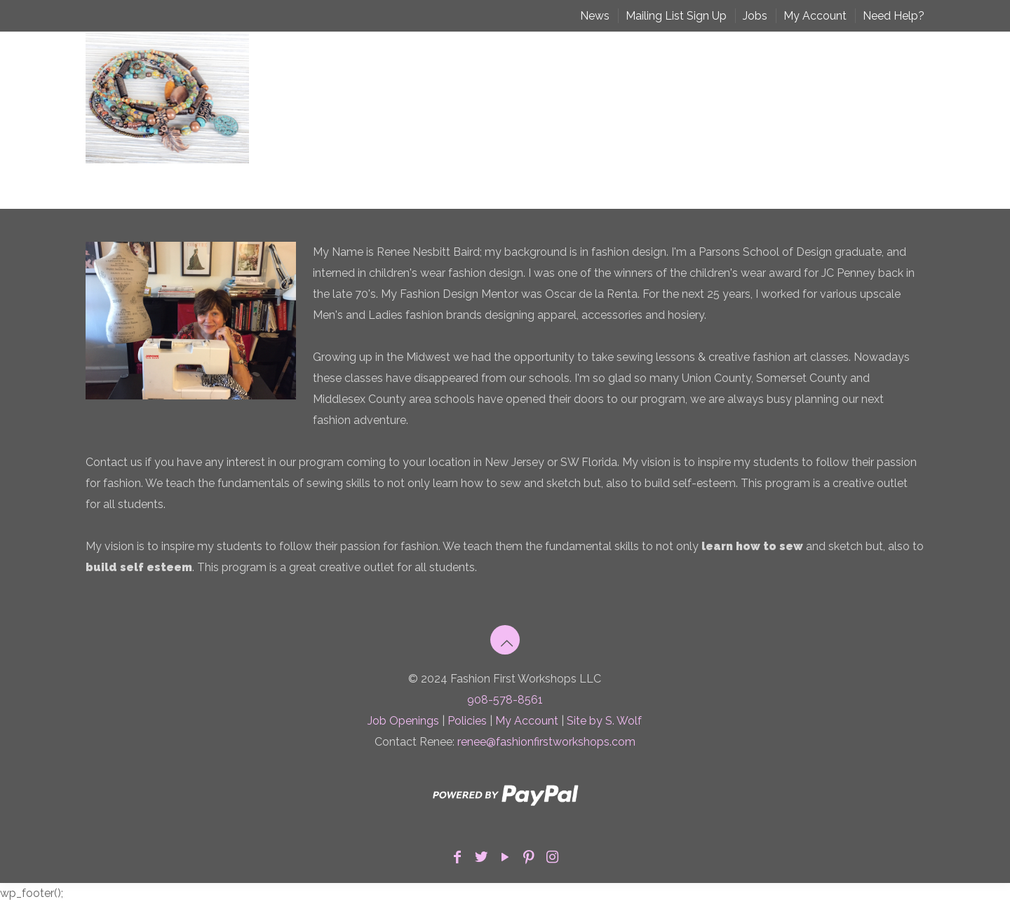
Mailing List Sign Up (676, 15)
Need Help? (893, 15)
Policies (467, 720)
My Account (815, 15)
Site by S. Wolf (604, 720)
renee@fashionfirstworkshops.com (546, 741)
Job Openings (403, 720)
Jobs (755, 15)
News (595, 15)
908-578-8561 (505, 699)
